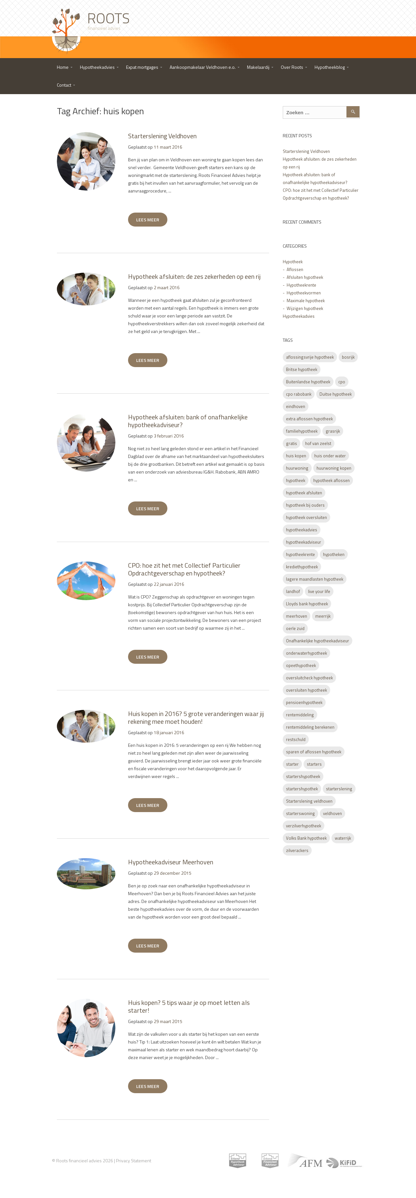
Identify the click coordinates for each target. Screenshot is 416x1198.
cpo (341, 381)
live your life (319, 591)
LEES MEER (147, 219)
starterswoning (300, 813)
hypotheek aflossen (331, 480)
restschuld (296, 739)
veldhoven (332, 813)
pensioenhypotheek (304, 702)
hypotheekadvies (301, 529)
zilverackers (297, 850)
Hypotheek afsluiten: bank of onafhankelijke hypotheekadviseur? (188, 421)
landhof (293, 591)
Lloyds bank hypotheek (307, 603)
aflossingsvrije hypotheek (310, 357)
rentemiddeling (300, 714)
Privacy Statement (133, 1160)
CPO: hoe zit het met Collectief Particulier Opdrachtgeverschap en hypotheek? (184, 569)
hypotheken (333, 554)
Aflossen (295, 269)
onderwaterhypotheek (306, 653)
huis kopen (296, 455)
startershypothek (302, 788)
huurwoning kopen (334, 468)
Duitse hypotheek (335, 394)
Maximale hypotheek (306, 300)
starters (314, 764)
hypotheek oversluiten (306, 517)
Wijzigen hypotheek (305, 308)
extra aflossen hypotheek (309, 418)
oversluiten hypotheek (306, 690)
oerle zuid (295, 628)
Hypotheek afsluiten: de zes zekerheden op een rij (194, 276)
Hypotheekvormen (304, 293)
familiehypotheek (302, 431)
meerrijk (323, 616)
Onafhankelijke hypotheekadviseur (317, 640)
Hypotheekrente (301, 285)
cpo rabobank (298, 394)
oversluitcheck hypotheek (309, 677)
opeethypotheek (301, 665)
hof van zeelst (318, 443)
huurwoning (297, 468)
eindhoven (295, 406)
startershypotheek (303, 776)
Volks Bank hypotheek (306, 838)
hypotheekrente (300, 554)
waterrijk (343, 838)
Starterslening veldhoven (309, 801)
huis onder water (330, 455)
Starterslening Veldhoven (162, 136)
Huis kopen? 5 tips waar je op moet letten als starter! (189, 1006)
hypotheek (295, 480)
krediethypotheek (302, 566)
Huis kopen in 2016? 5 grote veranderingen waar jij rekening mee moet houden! (196, 717)
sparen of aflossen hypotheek (313, 751)
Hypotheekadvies (299, 316)
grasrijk (333, 431)
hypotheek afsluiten (304, 492)
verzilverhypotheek (303, 825)
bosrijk (348, 357)
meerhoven (296, 616)
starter (292, 764)
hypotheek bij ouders (305, 505)
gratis (291, 443)
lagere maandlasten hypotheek (314, 579)
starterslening (339, 788)
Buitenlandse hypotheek (308, 381)
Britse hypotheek (301, 369)
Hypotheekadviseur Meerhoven (170, 862)
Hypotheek (293, 261)
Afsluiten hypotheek (305, 277)
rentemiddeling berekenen (310, 727)
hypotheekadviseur (303, 542)
